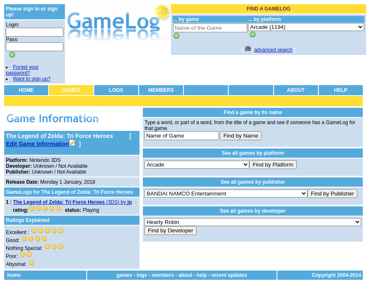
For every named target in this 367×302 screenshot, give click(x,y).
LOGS (116, 90)
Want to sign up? (32, 79)
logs (142, 275)
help (201, 275)
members (163, 275)
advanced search (273, 50)
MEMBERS (161, 90)
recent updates (229, 275)
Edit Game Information (40, 144)
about (185, 275)
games (124, 275)
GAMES (71, 90)
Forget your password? (22, 70)
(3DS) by (72, 202)
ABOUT (296, 90)
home (14, 275)
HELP (340, 90)
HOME (26, 90)
